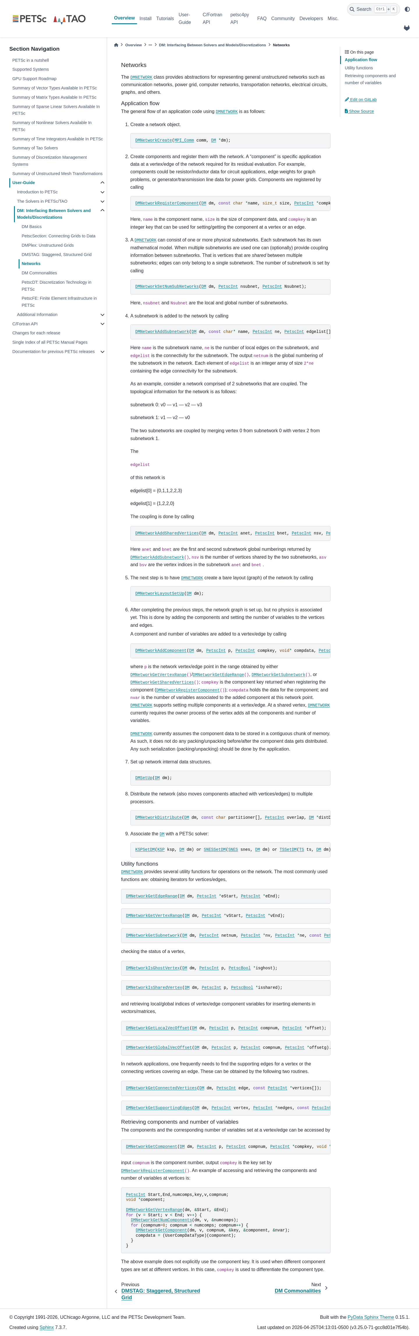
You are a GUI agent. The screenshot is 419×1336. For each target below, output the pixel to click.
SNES (233, 849)
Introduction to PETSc (37, 192)
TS (301, 849)
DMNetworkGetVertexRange (158, 675)
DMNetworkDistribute (158, 817)
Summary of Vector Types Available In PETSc (54, 88)
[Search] (373, 9)
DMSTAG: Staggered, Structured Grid (56, 254)
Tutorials (165, 18)
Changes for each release (36, 333)
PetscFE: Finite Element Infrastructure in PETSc (59, 302)
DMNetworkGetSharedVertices (162, 682)
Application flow (361, 59)
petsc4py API (239, 18)
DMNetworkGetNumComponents (161, 1220)
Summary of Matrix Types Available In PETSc (54, 97)
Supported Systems (30, 69)
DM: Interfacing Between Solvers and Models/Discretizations (54, 214)
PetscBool (240, 968)
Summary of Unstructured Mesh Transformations (57, 173)
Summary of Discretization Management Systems (49, 161)
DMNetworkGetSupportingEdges (159, 1108)
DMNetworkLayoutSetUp (159, 593)
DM (213, 140)
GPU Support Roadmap (34, 78)
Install (145, 18)
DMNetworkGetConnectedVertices (161, 1088)
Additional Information (37, 314)
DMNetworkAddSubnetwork (162, 331)
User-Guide (185, 18)
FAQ (262, 18)
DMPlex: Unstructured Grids (48, 245)
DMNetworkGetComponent (151, 1146)
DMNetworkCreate (153, 140)
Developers (311, 18)
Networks (31, 263)
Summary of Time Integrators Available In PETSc (57, 139)
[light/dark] (407, 9)
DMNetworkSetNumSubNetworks (167, 286)
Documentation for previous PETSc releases (53, 351)
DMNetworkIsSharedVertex (154, 987)
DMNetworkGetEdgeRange (218, 675)
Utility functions (359, 68)
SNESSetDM (215, 849)
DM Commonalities (39, 273)
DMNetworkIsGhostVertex (153, 968)
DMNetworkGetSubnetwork (279, 675)
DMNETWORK (141, 77)
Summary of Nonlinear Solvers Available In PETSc (52, 126)
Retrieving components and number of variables (370, 79)
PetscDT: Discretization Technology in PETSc (56, 286)
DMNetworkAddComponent (161, 650)
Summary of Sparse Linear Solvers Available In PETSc (56, 110)
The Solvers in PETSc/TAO (42, 201)
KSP (161, 849)
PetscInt (304, 203)
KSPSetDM (145, 849)
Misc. (333, 18)
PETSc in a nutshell (30, 60)
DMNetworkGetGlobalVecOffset (159, 1047)
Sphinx (47, 1327)
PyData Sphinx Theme (371, 1317)
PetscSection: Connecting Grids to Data (58, 236)
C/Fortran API (212, 18)
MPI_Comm (184, 140)
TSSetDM (288, 849)
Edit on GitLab (361, 99)
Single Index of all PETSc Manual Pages (49, 342)
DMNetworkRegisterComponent (167, 203)
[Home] (116, 45)
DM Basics (32, 226)
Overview (124, 17)
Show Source (359, 111)
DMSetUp (143, 778)
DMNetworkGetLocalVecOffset (157, 1028)
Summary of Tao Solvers (35, 148)
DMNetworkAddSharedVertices (167, 533)
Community (283, 18)
